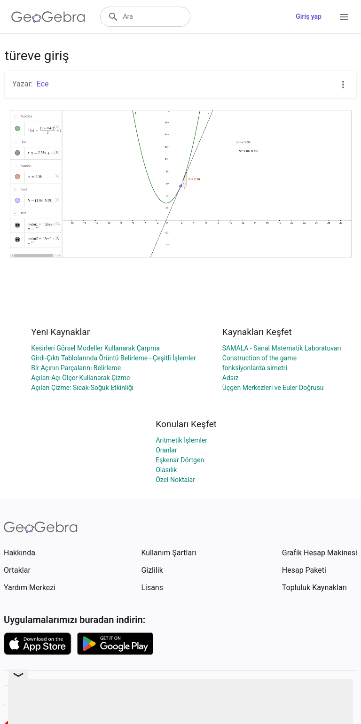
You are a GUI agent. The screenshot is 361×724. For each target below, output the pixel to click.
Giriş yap (309, 16)
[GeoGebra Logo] (48, 17)
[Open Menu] (344, 17)
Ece (43, 83)
